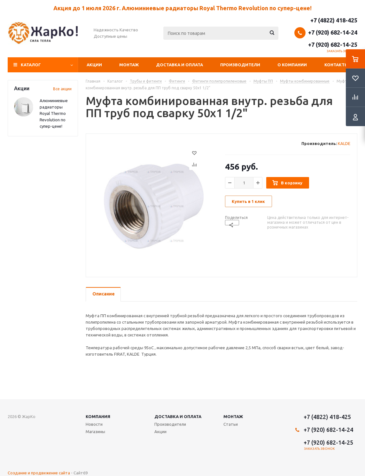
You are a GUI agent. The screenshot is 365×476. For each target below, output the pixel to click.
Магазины (95, 431)
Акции (94, 64)
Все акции (62, 89)
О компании (292, 64)
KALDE (344, 143)
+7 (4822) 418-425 (333, 20)
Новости (94, 424)
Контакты (336, 64)
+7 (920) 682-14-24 (332, 32)
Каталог (31, 64)
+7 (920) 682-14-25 (332, 44)
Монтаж (129, 64)
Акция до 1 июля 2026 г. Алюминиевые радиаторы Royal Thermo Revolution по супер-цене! (182, 8)
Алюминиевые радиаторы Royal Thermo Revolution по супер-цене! (54, 113)
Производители (240, 64)
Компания (98, 416)
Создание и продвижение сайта (39, 473)
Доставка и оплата (179, 64)
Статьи (230, 424)
